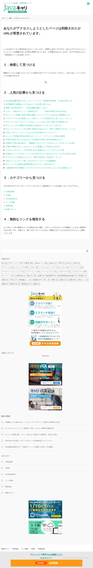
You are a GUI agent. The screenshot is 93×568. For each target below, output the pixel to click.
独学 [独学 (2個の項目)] (55, 280)
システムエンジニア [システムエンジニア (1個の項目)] (49, 267)
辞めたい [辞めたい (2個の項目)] (83, 280)
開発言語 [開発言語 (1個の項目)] (27, 284)
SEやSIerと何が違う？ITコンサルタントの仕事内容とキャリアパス (28, 441)
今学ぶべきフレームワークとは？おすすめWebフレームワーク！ (32, 132)
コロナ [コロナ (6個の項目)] (34, 267)
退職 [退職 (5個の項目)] (5, 284)
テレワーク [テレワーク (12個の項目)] (76, 267)
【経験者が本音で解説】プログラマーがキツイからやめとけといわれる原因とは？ (39, 168)
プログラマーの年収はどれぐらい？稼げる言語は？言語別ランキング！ (34, 157)
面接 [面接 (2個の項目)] (36, 284)
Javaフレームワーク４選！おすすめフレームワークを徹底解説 (31, 161)
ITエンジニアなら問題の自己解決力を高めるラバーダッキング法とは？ (34, 125)
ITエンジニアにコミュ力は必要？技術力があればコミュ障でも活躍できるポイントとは (40, 129)
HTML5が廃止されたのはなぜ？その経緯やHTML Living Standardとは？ (34, 139)
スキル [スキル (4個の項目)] (64, 267)
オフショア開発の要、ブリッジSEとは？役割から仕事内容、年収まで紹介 (31, 434)
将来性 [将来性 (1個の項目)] (83, 276)
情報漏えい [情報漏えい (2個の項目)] (25, 280)
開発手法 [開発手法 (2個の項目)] (15, 284)
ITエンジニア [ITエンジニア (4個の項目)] (15, 263)
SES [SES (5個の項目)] (76, 263)
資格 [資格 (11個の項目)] (63, 280)
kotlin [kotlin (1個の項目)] (52, 263)
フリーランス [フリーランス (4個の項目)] (32, 271)
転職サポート (11, 209)
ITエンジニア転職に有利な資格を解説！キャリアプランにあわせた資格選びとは (38, 115)
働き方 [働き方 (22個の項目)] (31, 276)
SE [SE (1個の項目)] (69, 263)
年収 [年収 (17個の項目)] (13, 280)
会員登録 (46, 563)
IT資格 (8, 195)
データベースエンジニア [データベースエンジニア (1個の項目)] (13, 271)
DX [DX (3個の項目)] (4, 263)
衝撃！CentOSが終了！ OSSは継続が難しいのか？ (27, 108)
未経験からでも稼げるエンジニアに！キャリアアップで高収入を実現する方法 (32, 422)
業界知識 (9, 206)
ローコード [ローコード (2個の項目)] (7, 276)
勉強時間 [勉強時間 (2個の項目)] (51, 276)
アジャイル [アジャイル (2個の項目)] (7, 267)
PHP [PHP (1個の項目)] (61, 263)
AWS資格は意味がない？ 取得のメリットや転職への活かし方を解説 (29, 447)
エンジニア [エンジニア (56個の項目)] (21, 267)
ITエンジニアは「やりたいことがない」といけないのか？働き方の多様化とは (37, 122)
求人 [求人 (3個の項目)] (47, 280)
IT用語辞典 (10, 192)
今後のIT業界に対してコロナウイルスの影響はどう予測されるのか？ (33, 147)
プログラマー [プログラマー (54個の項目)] (79, 271)
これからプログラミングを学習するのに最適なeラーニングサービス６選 (35, 150)
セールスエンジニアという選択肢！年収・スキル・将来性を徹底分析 (29, 428)
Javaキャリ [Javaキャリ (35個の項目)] (41, 263)
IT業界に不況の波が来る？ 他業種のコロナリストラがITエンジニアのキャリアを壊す (40, 143)
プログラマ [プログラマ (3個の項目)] (64, 271)
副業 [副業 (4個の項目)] (41, 276)
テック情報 (10, 202)
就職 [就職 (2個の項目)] (5, 280)
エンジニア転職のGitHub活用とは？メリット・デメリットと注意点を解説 (35, 136)
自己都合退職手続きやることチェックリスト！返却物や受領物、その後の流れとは (39, 101)
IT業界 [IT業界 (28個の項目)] (28, 263)
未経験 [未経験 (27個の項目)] (37, 280)
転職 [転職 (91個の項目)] (72, 280)
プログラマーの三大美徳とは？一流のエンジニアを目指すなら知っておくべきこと (39, 118)
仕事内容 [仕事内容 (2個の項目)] (20, 276)
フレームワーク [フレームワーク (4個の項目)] (49, 271)
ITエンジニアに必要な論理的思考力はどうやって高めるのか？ (31, 164)
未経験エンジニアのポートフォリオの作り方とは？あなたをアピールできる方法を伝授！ (41, 154)
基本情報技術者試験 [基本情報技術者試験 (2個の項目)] (67, 276)
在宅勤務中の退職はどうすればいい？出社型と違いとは (28, 104)
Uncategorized (11, 199)
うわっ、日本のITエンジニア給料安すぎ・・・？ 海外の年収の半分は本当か (36, 111)
